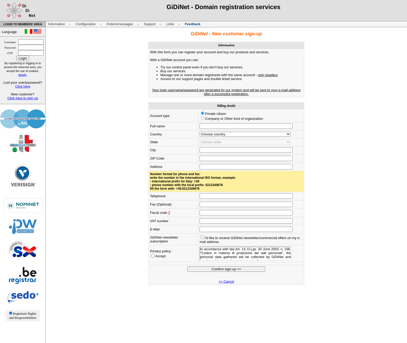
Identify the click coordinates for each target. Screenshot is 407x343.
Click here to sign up (23, 98)
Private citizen (215, 114)
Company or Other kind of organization (234, 119)
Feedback (192, 24)
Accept (160, 256)
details (22, 74)
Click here (22, 86)
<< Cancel (226, 281)
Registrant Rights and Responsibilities (22, 316)
